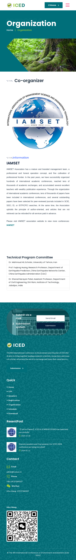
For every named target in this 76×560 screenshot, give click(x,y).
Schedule (12, 409)
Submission (50, 325)
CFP (10, 391)
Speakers (12, 396)
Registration (14, 400)
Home (10, 30)
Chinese (53, 5)
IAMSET (10, 225)
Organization (14, 405)
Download (13, 413)
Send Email (50, 318)
